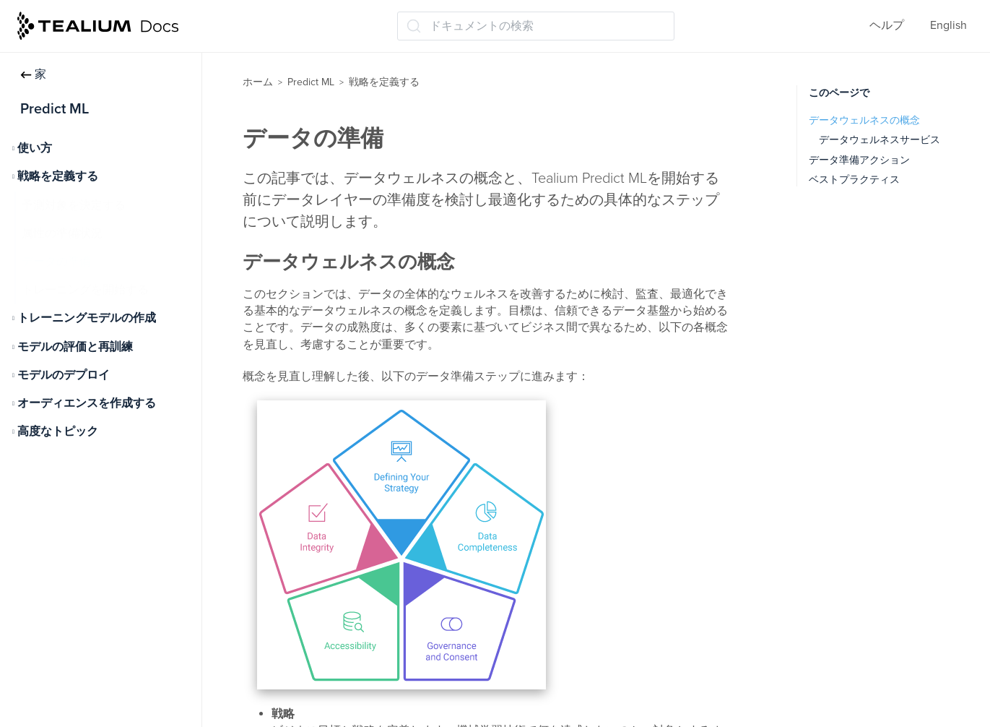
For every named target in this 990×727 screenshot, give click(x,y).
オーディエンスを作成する (86, 403)
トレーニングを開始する (85, 290)
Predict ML (310, 82)
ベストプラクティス (854, 179)
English (948, 25)
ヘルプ (886, 25)
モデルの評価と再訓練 (75, 347)
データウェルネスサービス (879, 140)
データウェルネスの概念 (864, 120)
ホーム (258, 82)
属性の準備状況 (62, 233)
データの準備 (56, 261)
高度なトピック (57, 431)
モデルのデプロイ (63, 375)
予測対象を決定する (74, 205)
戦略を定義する (57, 176)
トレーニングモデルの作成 (86, 318)
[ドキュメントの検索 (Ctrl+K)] (535, 26)
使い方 (34, 148)
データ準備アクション (859, 160)
